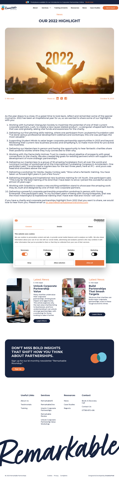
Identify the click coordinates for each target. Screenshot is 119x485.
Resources (75, 8)
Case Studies (95, 8)
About (35, 8)
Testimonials (26, 405)
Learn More (42, 321)
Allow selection (59, 263)
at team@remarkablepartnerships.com (67, 202)
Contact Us (86, 407)
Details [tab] (59, 226)
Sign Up (18, 369)
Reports (67, 408)
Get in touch (110, 8)
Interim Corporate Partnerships (48, 409)
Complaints (63, 475)
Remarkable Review (46, 415)
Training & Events (61, 8)
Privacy (56, 475)
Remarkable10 (47, 401)
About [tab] (90, 226)
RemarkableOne (48, 405)
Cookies (49, 475)
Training (24, 408)
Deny (29, 263)
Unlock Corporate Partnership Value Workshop (48, 422)
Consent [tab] (28, 226)
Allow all (90, 263)
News (84, 8)
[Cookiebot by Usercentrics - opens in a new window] (95, 220)
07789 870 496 (88, 410)
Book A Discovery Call (89, 402)
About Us (25, 401)
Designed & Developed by (101, 475)
